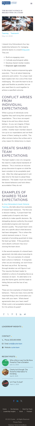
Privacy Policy (17, 422)
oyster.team (15, 347)
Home (5, 409)
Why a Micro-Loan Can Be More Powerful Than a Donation (21, 361)
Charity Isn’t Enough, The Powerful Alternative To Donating (19, 372)
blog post (25, 50)
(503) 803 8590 (15, 340)
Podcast (29, 411)
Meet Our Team (27, 409)
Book (21, 411)
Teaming (5, 33)
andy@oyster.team (15, 344)
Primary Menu (31, 3)
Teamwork (15, 33)
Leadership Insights (9, 411)
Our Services (14, 409)
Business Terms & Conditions (17, 425)
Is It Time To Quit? (16, 382)
